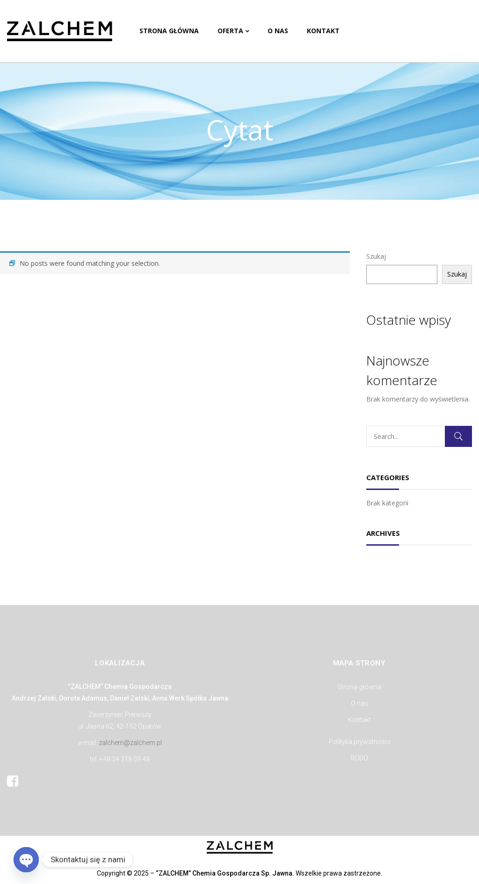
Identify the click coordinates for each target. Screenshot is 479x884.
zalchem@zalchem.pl (130, 742)
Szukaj (376, 256)
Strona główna (359, 687)
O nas (359, 703)
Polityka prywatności (359, 741)
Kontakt (359, 719)
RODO (359, 758)
